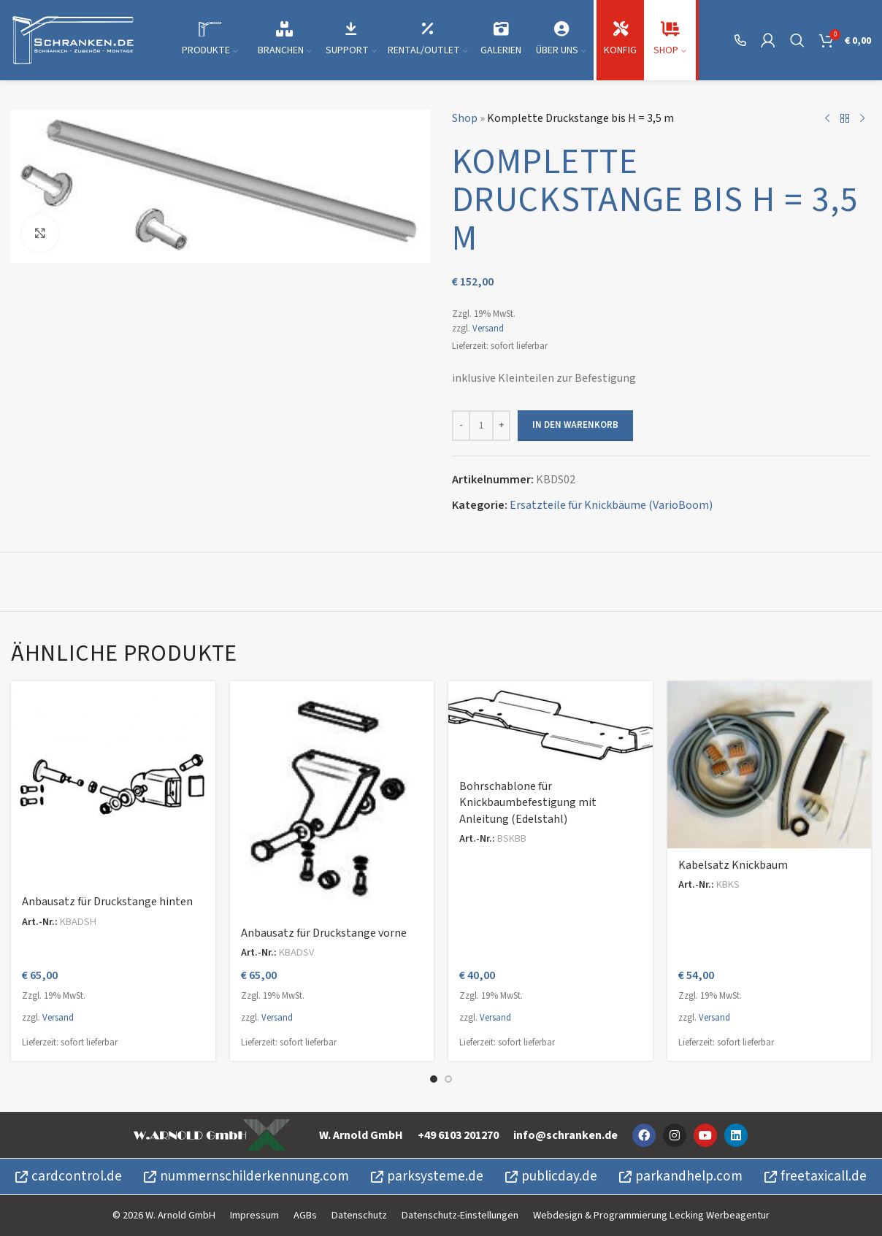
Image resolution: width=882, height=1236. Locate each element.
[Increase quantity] (501, 425)
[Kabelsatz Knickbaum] (769, 764)
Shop (465, 118)
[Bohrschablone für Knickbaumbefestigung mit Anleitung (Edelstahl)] (550, 725)
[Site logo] (73, 39)
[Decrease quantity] (461, 425)
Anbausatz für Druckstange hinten (107, 902)
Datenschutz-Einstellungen (460, 1215)
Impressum (254, 1215)
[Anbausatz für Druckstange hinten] (113, 783)
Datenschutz (359, 1215)
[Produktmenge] (481, 425)
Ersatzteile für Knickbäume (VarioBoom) (611, 505)
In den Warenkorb (575, 424)
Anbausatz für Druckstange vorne (324, 933)
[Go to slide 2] (448, 1079)
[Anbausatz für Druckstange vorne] (332, 798)
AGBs (305, 1215)
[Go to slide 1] (433, 1079)
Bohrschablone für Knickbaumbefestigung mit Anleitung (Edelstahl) (528, 802)
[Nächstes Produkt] (862, 119)
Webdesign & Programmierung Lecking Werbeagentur (651, 1215)
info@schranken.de (565, 1135)
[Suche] (797, 40)
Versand (488, 328)
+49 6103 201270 (458, 1135)
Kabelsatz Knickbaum (733, 865)
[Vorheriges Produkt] (827, 119)
